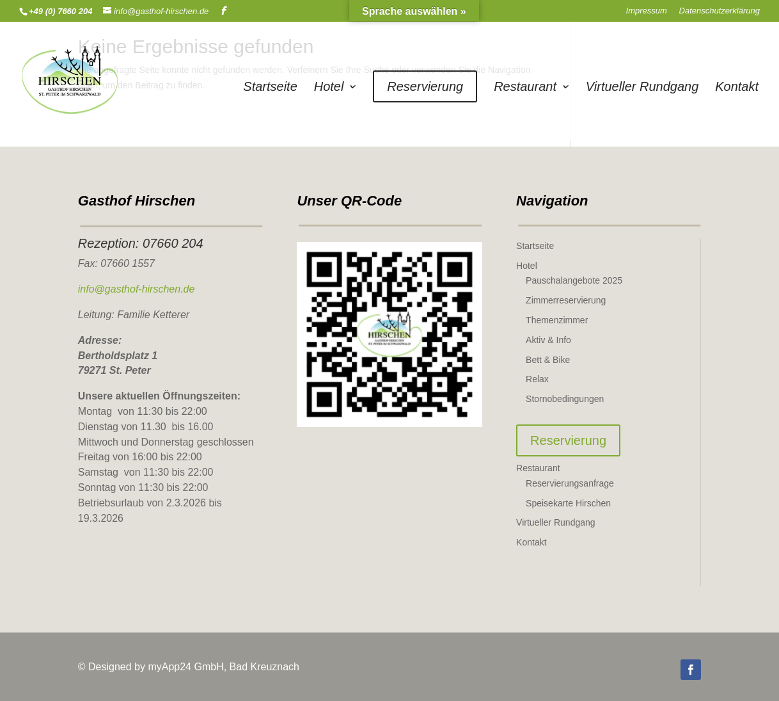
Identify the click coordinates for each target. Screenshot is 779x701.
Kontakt (737, 87)
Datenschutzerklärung (719, 10)
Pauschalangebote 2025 (574, 280)
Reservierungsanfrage (570, 483)
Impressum (646, 10)
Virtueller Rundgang (642, 87)
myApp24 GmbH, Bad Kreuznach (223, 666)
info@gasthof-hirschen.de (136, 289)
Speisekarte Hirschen (568, 503)
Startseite (270, 87)
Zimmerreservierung (566, 300)
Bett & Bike (548, 360)
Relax (537, 379)
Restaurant (525, 87)
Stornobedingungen (565, 399)
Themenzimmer (557, 320)
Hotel (329, 87)
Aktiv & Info (548, 340)
